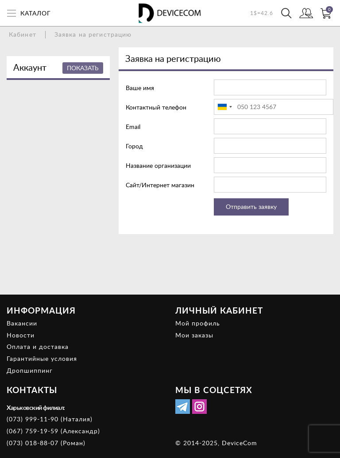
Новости (21, 335)
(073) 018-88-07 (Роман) (46, 443)
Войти (306, 14)
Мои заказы (194, 335)
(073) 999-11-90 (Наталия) (50, 419)
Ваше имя (140, 87)
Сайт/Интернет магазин (160, 185)
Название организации (158, 165)
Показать (83, 68)
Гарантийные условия (42, 358)
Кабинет (22, 34)
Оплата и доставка (38, 346)
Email (133, 126)
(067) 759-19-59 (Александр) (53, 431)
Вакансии (22, 323)
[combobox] (224, 106)
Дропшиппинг (30, 370)
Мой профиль (197, 323)
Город (134, 146)
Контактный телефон (156, 107)
